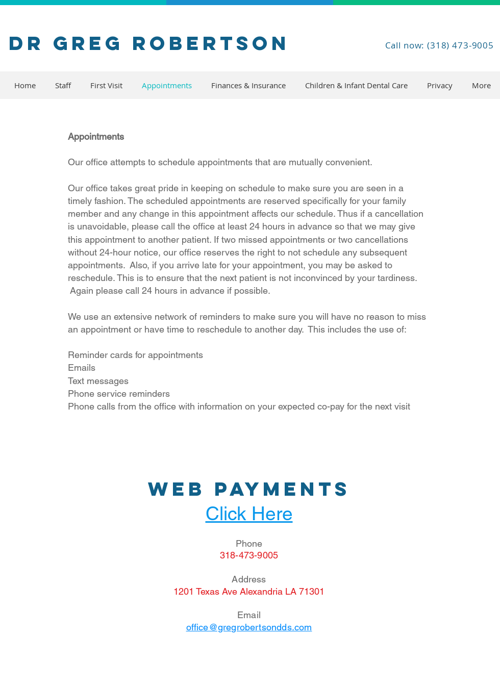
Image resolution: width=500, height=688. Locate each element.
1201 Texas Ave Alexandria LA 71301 (248, 591)
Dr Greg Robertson (149, 43)
